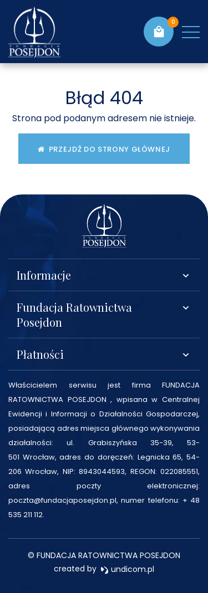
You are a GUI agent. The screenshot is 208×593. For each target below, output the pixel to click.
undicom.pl (127, 569)
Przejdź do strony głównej (104, 149)
